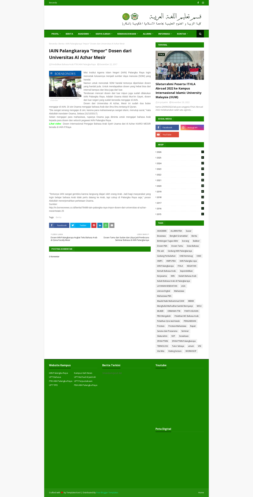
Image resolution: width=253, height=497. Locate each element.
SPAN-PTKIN (162, 341)
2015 (180, 214)
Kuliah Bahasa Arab (187, 276)
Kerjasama (162, 276)
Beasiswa (161, 236)
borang (185, 241)
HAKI (199, 256)
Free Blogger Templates (107, 492)
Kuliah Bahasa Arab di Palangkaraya (173, 281)
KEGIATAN (191, 266)
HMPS (159, 261)
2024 (180, 163)
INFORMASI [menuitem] (164, 33)
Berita (61, 43)
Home (201, 492)
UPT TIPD (53, 385)
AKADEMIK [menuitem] (83, 33)
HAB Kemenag (186, 256)
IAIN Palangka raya (188, 261)
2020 (180, 185)
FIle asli (160, 251)
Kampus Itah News (83, 372)
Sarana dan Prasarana (167, 331)
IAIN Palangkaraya (165, 266)
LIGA (183, 286)
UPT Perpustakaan (83, 381)
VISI (199, 346)
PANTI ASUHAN (191, 311)
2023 (180, 168)
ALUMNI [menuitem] (147, 33)
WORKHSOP (191, 351)
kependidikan (186, 271)
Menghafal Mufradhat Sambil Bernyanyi (175, 306)
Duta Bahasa (193, 246)
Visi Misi (160, 351)
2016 (180, 208)
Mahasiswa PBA (164, 296)
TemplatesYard (73, 492)
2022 (180, 174)
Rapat (193, 326)
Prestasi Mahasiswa (177, 326)
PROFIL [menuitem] (55, 33)
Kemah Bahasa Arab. (166, 271)
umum (191, 346)
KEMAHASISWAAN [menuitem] (126, 33)
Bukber (196, 241)
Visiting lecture (175, 351)
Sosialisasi (183, 336)
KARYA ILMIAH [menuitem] (103, 33)
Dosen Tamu (177, 246)
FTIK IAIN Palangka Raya (60, 381)
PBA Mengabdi (164, 316)
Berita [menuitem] (69, 33)
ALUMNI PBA (176, 231)
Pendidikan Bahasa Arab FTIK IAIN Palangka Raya (73, 64)
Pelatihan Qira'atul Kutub (168, 321)
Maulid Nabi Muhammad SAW (170, 301)
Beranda (53, 2)
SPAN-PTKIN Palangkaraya (184, 341)
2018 (180, 197)
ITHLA (180, 266)
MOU (199, 306)
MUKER (160, 311)
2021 (180, 180)
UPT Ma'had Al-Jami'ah (85, 377)
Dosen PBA (162, 246)
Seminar (185, 331)
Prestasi (160, 326)
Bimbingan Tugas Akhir (167, 241)
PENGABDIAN (190, 321)
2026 (180, 152)
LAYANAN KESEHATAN (167, 286)
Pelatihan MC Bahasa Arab (187, 316)
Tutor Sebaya (178, 346)
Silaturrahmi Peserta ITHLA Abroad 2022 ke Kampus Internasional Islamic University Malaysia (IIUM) (178, 90)
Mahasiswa (179, 291)
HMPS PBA (171, 261)
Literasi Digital (163, 291)
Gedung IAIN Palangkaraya (180, 251)
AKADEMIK (162, 231)
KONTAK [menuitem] (181, 33)
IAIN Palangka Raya (58, 372)
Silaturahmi (162, 336)
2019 (180, 191)
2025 (180, 157)
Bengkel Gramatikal (178, 236)
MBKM (191, 301)
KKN (173, 276)
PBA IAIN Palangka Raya (85, 385)
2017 (180, 202)
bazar (188, 231)
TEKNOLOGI (162, 346)
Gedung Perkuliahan (166, 256)
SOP (173, 336)
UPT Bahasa (55, 377)
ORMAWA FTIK (173, 311)
